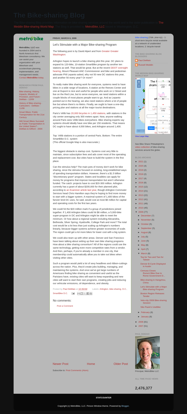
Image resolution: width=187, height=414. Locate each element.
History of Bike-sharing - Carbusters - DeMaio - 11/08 (30, 105)
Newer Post (60, 364)
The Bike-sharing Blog (49, 15)
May (143, 245)
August (144, 232)
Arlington (104, 289)
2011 (141, 203)
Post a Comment (65, 306)
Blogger (125, 406)
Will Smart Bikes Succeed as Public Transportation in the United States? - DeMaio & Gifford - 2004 (32, 125)
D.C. (124, 289)
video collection (142, 147)
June (143, 241)
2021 (141, 161)
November (146, 220)
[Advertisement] (90, 338)
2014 (141, 191)
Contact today (31, 77)
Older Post (121, 364)
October (145, 224)
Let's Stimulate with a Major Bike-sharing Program (153, 288)
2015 (141, 187)
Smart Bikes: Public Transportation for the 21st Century (31, 114)
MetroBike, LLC (95, 26)
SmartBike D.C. (60, 293)
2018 (141, 174)
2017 (141, 178)
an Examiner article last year (81, 190)
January (145, 316)
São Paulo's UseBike (150, 307)
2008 (141, 322)
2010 (141, 208)
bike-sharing (115, 289)
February (145, 312)
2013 (141, 195)
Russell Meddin (145, 65)
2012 (141, 199)
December (146, 215)
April (143, 249)
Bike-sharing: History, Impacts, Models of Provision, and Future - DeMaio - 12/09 (30, 95)
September (146, 228)
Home (91, 364)
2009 (141, 212)
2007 (141, 326)
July (143, 236)
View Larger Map (142, 136)
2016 (141, 182)
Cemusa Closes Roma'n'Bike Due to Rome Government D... (152, 273)
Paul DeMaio (144, 60)
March (144, 253)
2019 (141, 170)
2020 (141, 166)
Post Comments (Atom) (77, 370)
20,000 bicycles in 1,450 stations (88, 113)
